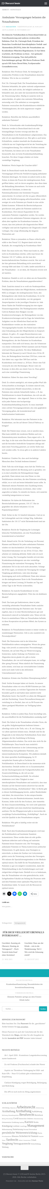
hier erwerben (22, 1027)
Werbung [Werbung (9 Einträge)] (5, 1147)
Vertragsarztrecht (20, 923)
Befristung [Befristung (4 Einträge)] (5, 1115)
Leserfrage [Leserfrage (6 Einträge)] (23, 1126)
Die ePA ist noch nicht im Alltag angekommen (22, 1092)
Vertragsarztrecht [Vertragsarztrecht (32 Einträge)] (21, 1143)
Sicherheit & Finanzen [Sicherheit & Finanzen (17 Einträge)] (28, 1136)
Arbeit (5, 10)
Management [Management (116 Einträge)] (35, 1125)
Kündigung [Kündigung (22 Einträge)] (7, 1126)
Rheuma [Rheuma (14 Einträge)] (15, 1136)
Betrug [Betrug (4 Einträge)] (4, 1118)
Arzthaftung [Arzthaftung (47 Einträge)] (8, 1111)
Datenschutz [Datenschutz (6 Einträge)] (23, 1119)
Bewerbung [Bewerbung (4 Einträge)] (9, 1118)
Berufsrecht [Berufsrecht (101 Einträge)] (26, 1114)
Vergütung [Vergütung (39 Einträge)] (7, 1143)
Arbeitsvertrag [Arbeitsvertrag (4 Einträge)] (40, 1108)
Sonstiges (15, 10)
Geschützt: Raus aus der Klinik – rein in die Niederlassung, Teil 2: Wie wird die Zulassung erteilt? (34, 949)
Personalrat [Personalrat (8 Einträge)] (33, 1129)
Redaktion (11, 27)
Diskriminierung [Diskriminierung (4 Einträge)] (38, 1118)
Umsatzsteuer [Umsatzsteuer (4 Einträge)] (27, 1140)
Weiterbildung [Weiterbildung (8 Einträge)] (36, 1144)
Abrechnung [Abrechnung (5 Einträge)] (5, 1108)
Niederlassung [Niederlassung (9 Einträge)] (18, 1129)
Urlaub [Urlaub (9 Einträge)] (33, 1140)
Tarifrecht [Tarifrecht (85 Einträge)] (12, 1139)
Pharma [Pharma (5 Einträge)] (40, 1133)
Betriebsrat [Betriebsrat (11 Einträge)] (38, 1115)
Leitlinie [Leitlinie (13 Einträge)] (16, 1126)
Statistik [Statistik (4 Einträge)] (41, 1136)
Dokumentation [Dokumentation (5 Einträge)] (6, 1122)
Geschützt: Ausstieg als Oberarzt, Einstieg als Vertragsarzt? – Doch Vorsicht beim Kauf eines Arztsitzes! (11, 949)
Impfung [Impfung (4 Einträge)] (21, 1122)
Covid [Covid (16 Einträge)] (15, 1118)
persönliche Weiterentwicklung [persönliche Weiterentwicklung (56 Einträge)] (19, 1132)
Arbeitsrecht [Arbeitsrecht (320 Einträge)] (25, 1107)
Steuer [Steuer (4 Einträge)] (3, 1140)
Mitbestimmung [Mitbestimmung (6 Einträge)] (7, 1129)
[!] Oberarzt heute (11, 3)
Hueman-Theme (37, 1181)
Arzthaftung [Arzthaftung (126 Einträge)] (23, 1111)
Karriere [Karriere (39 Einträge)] (29, 1121)
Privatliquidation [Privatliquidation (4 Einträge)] (6, 1136)
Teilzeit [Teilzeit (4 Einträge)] (20, 1140)
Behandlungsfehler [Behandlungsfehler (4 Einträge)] (13, 1115)
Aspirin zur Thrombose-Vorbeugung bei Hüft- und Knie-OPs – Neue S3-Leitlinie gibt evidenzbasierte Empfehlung (23, 1073)
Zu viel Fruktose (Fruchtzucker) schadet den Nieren (24, 1064)
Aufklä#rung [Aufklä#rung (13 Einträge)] (37, 1111)
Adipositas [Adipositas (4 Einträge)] (13, 1108)
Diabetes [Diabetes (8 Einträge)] (30, 1119)
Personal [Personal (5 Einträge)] (26, 1129)
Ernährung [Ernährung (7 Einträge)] (15, 1122)
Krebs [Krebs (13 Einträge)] (36, 1122)
